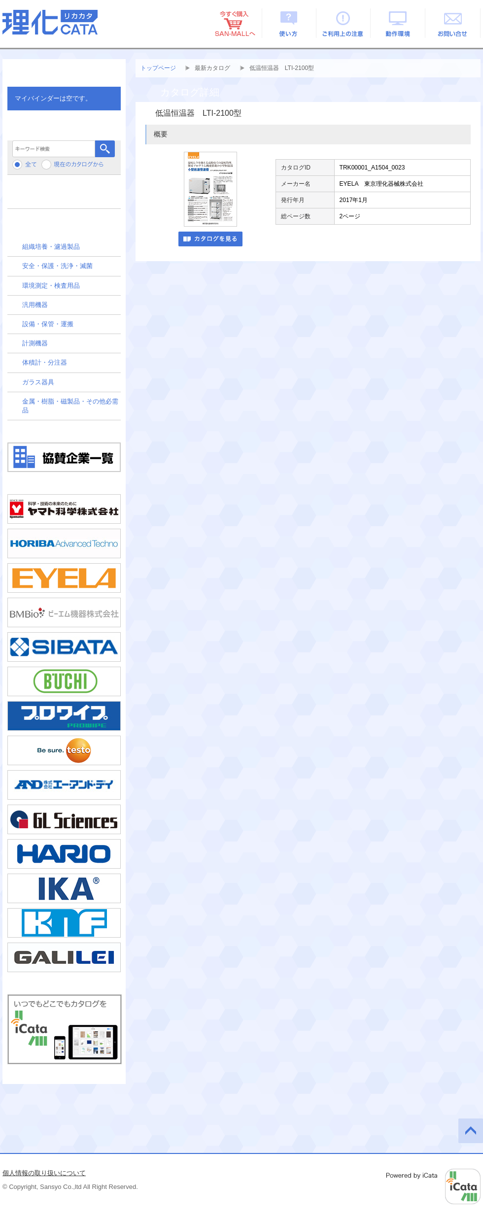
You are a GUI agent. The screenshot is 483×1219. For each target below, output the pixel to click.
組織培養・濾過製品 (51, 246)
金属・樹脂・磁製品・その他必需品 (70, 406)
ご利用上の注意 (343, 23)
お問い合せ (453, 23)
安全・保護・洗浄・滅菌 (57, 266)
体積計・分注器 (44, 362)
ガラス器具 (38, 382)
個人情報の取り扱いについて (44, 1173)
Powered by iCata (433, 1186)
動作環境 (398, 23)
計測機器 (35, 343)
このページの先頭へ (470, 1130)
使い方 (289, 23)
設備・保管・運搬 (47, 324)
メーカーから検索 (64, 195)
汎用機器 (35, 304)
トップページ (158, 68)
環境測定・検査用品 (51, 285)
